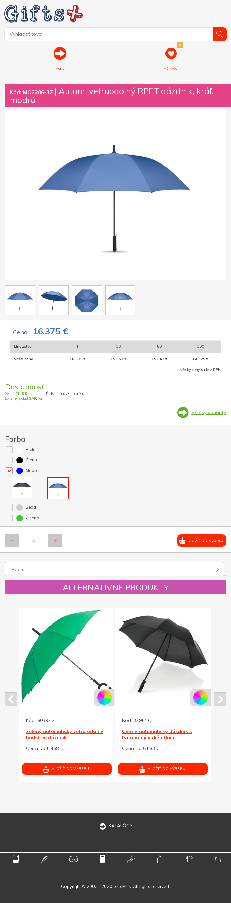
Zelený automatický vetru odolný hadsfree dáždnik (64, 734)
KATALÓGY (115, 825)
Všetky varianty (208, 412)
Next (220, 699)
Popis (18, 569)
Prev (11, 699)
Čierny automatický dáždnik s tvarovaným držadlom (157, 734)
